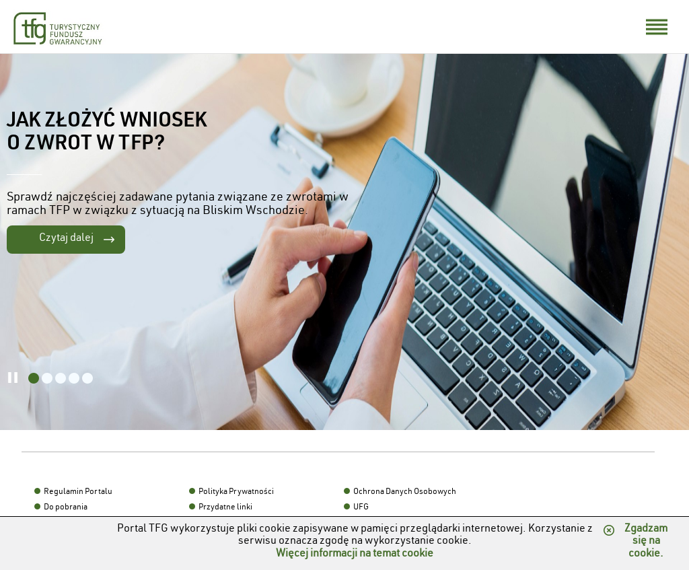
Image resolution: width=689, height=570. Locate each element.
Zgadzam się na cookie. (645, 542)
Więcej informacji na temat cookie (354, 554)
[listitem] (33, 378)
